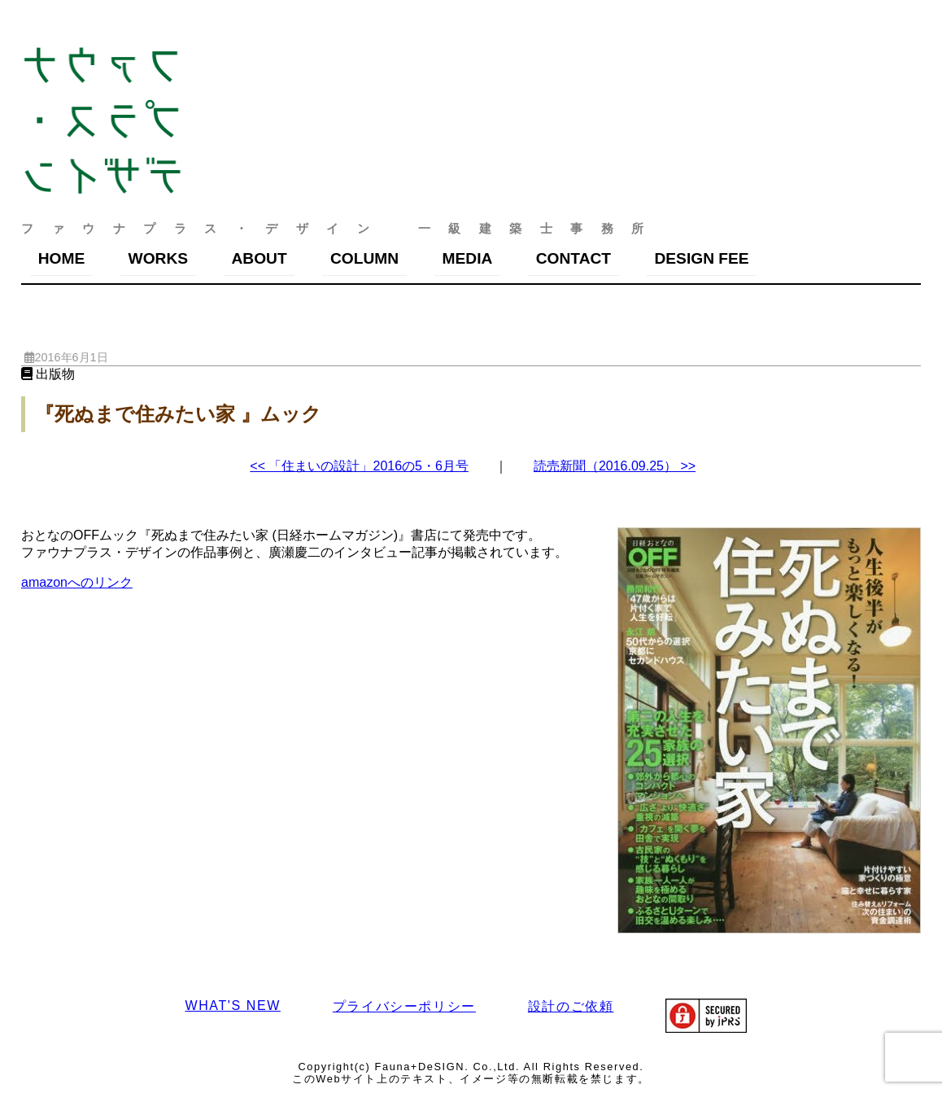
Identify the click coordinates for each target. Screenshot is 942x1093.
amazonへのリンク (77, 582)
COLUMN (364, 258)
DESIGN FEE (701, 258)
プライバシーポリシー (404, 1006)
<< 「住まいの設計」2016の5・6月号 (359, 466)
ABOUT (258, 258)
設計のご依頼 (571, 1006)
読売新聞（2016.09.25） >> (615, 466)
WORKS (159, 258)
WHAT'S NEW (232, 1005)
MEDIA (468, 258)
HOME (61, 258)
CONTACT (573, 258)
